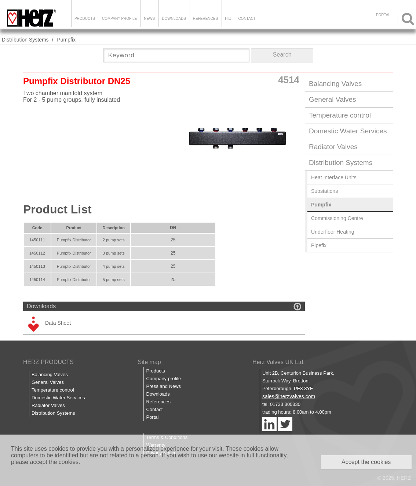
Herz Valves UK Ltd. (278, 362)
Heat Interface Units (334, 177)
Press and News (163, 386)
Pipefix (318, 245)
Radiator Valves (333, 147)
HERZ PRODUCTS (48, 362)
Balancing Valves (335, 83)
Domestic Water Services (348, 131)
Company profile (163, 378)
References (205, 19)
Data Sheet (58, 323)
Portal (152, 417)
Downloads (174, 19)
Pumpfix (66, 40)
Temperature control (340, 115)
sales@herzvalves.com (288, 396)
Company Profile (119, 19)
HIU (228, 19)
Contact (247, 19)
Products (84, 19)
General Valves (332, 99)
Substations (324, 191)
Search (282, 54)
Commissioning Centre (337, 218)
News (149, 19)
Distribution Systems (25, 40)
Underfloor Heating (332, 232)
